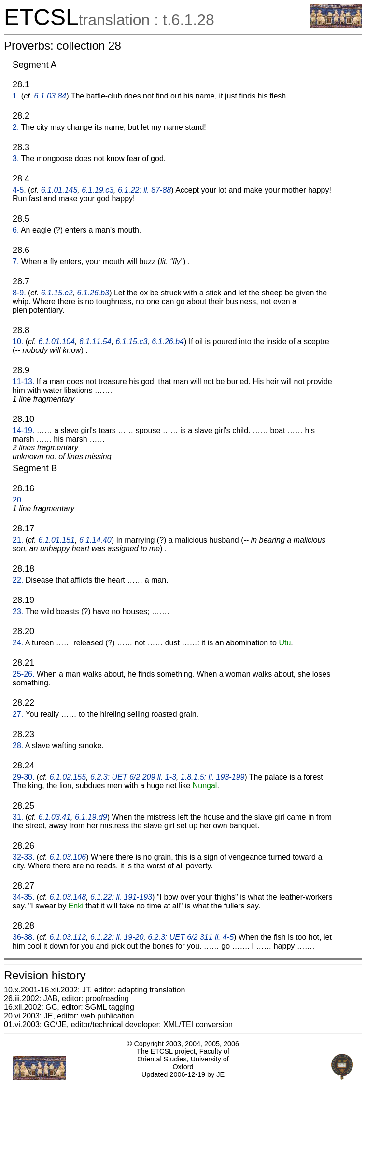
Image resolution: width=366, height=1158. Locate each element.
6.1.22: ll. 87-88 (144, 190)
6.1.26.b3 (93, 293)
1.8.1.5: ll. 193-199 (213, 777)
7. (16, 261)
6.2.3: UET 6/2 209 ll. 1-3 (133, 777)
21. (18, 540)
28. (18, 745)
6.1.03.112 (68, 937)
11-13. (23, 381)
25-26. (23, 674)
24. (18, 643)
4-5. (19, 190)
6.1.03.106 (68, 857)
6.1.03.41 (54, 817)
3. (16, 158)
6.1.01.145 (59, 190)
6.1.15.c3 (132, 341)
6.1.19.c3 (97, 190)
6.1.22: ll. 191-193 (121, 897)
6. (16, 230)
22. (18, 580)
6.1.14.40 (95, 540)
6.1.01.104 (56, 341)
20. (18, 500)
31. (18, 817)
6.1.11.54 (95, 341)
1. (16, 96)
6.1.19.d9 (91, 817)
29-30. (23, 777)
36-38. (23, 937)
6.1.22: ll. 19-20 (116, 937)
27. (18, 714)
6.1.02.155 (68, 777)
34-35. (23, 897)
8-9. (19, 293)
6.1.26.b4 (168, 341)
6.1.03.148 (68, 897)
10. (18, 341)
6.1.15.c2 (57, 293)
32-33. (23, 857)
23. (18, 611)
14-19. (23, 430)
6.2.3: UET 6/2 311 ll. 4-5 (191, 937)
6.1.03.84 (50, 96)
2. (16, 127)
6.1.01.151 (56, 540)
